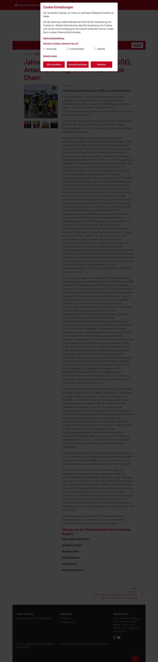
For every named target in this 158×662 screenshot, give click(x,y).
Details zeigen (50, 56)
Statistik (101, 49)
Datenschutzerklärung (53, 38)
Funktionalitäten (76, 49)
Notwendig (51, 49)
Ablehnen (101, 64)
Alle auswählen (54, 64)
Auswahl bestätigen (77, 64)
